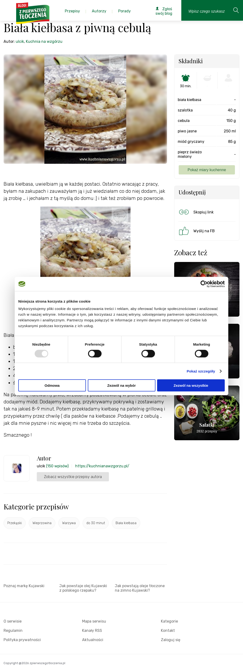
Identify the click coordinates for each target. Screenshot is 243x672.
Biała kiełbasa (126, 523)
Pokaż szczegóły (201, 371)
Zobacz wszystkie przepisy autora (73, 476)
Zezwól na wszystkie (191, 385)
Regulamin (13, 630)
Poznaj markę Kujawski (24, 586)
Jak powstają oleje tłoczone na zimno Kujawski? (140, 588)
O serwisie (13, 621)
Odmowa (52, 385)
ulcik (20, 41)
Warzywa (69, 523)
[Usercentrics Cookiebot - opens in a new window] (204, 283)
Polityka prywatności (22, 640)
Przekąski (14, 523)
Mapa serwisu (94, 621)
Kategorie (169, 621)
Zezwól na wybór (121, 385)
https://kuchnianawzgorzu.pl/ (102, 466)
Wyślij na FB (196, 231)
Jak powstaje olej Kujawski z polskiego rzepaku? (83, 588)
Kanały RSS (92, 630)
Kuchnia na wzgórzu (44, 41)
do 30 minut (95, 523)
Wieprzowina (42, 523)
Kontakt (168, 630)
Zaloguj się (170, 640)
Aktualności (92, 640)
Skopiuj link (196, 212)
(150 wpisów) (57, 466)
